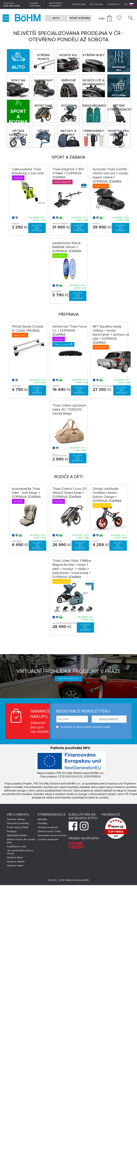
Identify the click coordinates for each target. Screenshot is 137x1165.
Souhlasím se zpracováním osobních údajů (83, 726)
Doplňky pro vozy (16, 846)
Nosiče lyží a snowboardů (93, 82)
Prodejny (12, 831)
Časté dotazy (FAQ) (17, 827)
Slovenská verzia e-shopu (52, 835)
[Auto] (18, 60)
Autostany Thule (43, 82)
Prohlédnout (68, 678)
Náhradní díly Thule (118, 69)
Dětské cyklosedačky (119, 107)
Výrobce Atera (15, 857)
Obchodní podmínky (55, 4)
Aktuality (42, 819)
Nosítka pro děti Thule (118, 133)
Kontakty (114, 4)
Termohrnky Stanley (93, 133)
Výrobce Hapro (15, 865)
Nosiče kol (68, 55)
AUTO (56, 18)
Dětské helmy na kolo (43, 134)
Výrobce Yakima (15, 861)
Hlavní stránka (35, 4)
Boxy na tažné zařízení (18, 84)
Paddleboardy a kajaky (93, 107)
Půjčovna (96, 4)
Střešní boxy (94, 55)
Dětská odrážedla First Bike (18, 134)
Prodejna (78, 4)
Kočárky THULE (68, 107)
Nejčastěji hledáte (17, 835)
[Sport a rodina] (18, 111)
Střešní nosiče (43, 57)
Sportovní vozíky (43, 107)
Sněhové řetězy (68, 82)
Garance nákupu (16, 819)
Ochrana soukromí (48, 827)
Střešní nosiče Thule (49, 831)
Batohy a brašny (68, 133)
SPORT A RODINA (80, 18)
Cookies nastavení (48, 839)
